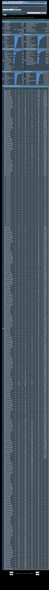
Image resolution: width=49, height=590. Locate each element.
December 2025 (9, 101)
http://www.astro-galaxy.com (7, 13)
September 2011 (9, 451)
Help (8, 14)
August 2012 (8, 431)
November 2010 (9, 468)
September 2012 (9, 430)
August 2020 (8, 263)
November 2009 (9, 489)
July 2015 (7, 370)
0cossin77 (28, 73)
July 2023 (7, 152)
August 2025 (8, 108)
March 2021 (8, 251)
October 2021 (8, 239)
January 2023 (8, 162)
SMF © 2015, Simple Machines (28, 573)
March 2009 (8, 503)
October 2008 (8, 512)
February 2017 (8, 337)
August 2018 (8, 305)
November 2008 (9, 510)
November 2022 (9, 166)
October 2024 (8, 125)
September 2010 (9, 472)
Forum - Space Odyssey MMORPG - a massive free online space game (14, 17)
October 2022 (8, 167)
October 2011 (8, 449)
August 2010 (8, 473)
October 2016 (8, 344)
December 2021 (9, 235)
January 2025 (8, 120)
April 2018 (7, 312)
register (16, 7)
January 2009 (8, 507)
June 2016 (7, 351)
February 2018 (8, 316)
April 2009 (7, 501)
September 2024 (9, 127)
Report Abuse (29, 43)
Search (11, 14)
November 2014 (9, 384)
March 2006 (8, 566)
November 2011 (9, 447)
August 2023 (8, 150)
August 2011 (8, 452)
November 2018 (9, 300)
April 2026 (7, 94)
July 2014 (7, 391)
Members (15, 14)
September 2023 (9, 148)
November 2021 (9, 237)
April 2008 (7, 522)
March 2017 (8, 335)
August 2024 (8, 129)
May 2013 (7, 416)
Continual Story (8, 58)
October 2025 (8, 104)
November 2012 (9, 426)
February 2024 (8, 139)
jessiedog (6, 47)
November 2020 (9, 258)
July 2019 (7, 286)
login (13, 7)
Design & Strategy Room (31, 44)
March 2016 (8, 356)
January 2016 (8, 360)
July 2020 (7, 265)
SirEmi (6, 41)
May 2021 (7, 248)
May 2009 (7, 500)
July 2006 (7, 559)
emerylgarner (46, 28)
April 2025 (7, 115)
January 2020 (8, 276)
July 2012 (7, 433)
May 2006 (7, 563)
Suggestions (28, 37)
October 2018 (8, 302)
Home (5, 14)
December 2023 (9, 143)
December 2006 (9, 550)
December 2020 (9, 256)
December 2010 (9, 466)
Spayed (6, 37)
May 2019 (7, 290)
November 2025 (9, 103)
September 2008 (9, 514)
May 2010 (7, 479)
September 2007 (9, 535)
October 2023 (8, 146)
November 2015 (9, 363)
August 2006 (8, 557)
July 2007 (7, 538)
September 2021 (9, 241)
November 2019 (9, 279)
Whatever (28, 42)
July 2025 (7, 110)
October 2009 (8, 491)
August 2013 (8, 410)
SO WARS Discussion (30, 45)
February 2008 (8, 526)
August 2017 (8, 326)
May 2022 (7, 227)
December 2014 (9, 382)
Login (18, 14)
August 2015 (8, 368)
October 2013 (8, 407)
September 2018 (9, 304)
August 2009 (8, 494)
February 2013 (8, 421)
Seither (6, 36)
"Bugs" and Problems (30, 41)
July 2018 (7, 307)
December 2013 (9, 403)
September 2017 (9, 325)
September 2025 (9, 106)
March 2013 (8, 419)
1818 (23, 23)
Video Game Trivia (8, 60)
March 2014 (8, 398)
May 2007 (7, 542)
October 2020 (8, 260)
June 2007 (7, 540)
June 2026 (7, 90)
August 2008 (8, 515)
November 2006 (9, 552)
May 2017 (7, 332)
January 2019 (8, 297)
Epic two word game (9, 62)
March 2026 (8, 96)
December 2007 (9, 529)
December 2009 (9, 487)
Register (21, 14)
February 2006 (8, 568)
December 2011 (9, 445)
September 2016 (9, 346)
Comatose (7, 44)
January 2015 (8, 381)
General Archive (29, 47)
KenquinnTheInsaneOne (9, 45)
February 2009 (8, 505)
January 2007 (8, 549)
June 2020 (7, 267)
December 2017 (9, 319)
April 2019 (7, 291)
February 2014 (8, 400)
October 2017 (8, 323)
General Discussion (30, 36)
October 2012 (8, 428)
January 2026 (8, 99)
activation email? (13, 8)
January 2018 (8, 318)
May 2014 (7, 395)
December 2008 (9, 508)
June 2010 (7, 477)
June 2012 (7, 435)
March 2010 (8, 482)
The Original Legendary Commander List (8, 64)
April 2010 (7, 480)
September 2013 (9, 409)
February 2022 (8, 232)
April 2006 (7, 564)
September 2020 (9, 262)
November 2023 (9, 145)
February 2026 (8, 97)
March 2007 (8, 545)
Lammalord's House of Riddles (8, 57)
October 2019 (8, 281)
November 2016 (9, 342)
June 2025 (7, 111)
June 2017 (7, 330)
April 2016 (7, 354)
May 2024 (7, 134)
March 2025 (8, 117)
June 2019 (7, 288)
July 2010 (7, 475)
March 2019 (8, 293)
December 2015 (9, 361)
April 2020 (7, 270)
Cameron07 (7, 42)
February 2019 (8, 295)
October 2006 (8, 554)
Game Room (28, 38)
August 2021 (8, 242)
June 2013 (7, 414)
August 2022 (8, 171)
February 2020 (8, 274)
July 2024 (7, 131)
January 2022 (8, 234)
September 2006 (9, 556)
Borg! (6, 43)
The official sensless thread (31, 62)
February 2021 (8, 253)
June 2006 (7, 561)
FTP (5, 39)
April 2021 (7, 249)
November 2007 (9, 531)
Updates (28, 39)
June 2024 (7, 132)
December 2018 (9, 298)
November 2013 (9, 405)
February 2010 (8, 484)
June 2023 (7, 153)
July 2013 (7, 412)
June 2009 (7, 498)
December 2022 (9, 164)
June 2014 (7, 393)
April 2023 (7, 157)
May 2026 (7, 92)
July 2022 (7, 173)
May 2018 (7, 311)
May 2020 (7, 269)
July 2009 (7, 496)
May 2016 (7, 353)
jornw (6, 74)
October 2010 (8, 470)
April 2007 (7, 543)
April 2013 (7, 417)
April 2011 (7, 459)
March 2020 (8, 272)
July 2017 (7, 328)
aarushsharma (7, 82)
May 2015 (7, 374)
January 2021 (8, 255)
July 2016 (7, 349)
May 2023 (7, 155)
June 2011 (7, 456)
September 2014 (9, 388)
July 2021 (7, 244)
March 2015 (8, 377)
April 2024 (7, 136)
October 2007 (8, 533)
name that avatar (8, 59)
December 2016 (9, 340)
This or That (7, 52)
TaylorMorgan (7, 76)
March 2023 (8, 159)
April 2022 (7, 228)
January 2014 (8, 402)
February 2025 (8, 118)
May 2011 (7, 458)
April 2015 (7, 375)
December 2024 (9, 122)
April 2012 (7, 438)
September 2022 (9, 169)
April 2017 (7, 333)
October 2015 (8, 365)
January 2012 (8, 444)
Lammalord (7, 38)
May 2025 (7, 113)
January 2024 (8, 141)
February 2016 (8, 358)
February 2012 (8, 442)
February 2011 (8, 463)
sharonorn (7, 75)
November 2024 (9, 124)
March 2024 (8, 138)
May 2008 (7, 521)
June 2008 (7, 519)
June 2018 (7, 309)
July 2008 (7, 517)
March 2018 (8, 314)
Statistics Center (31, 17)
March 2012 (8, 440)
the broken (28, 81)
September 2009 (9, 493)
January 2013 (8, 423)
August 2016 (8, 347)
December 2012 (9, 424)
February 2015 (8, 379)
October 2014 (8, 386)
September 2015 (9, 367)
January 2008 (8, 528)
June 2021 (7, 246)
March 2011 (8, 461)
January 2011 (8, 465)
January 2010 (8, 486)
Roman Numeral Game (31, 50)
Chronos (28, 74)
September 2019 (9, 283)
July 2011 (7, 454)
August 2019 (8, 284)
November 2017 (9, 321)
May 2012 (7, 437)
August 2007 (8, 536)
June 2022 (7, 174)
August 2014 (8, 389)
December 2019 (9, 277)
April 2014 (7, 396)
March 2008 (8, 524)
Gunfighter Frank (29, 76)
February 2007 (8, 547)
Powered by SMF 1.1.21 (19, 573)
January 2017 (8, 339)
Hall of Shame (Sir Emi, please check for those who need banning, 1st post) (9, 68)
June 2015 (7, 372)
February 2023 (8, 160)
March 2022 (8, 230)
